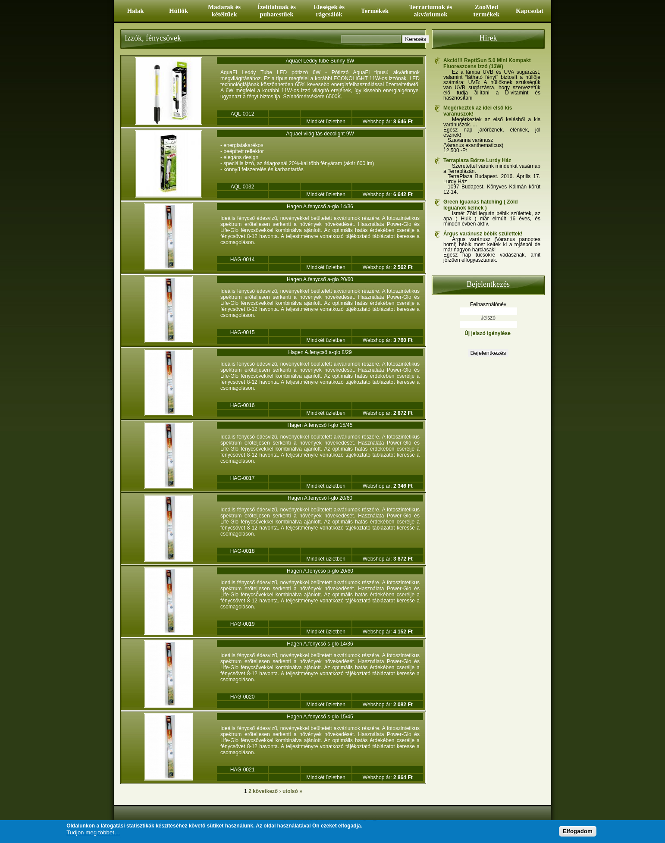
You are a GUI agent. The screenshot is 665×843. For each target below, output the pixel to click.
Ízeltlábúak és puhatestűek (276, 10)
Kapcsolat (529, 10)
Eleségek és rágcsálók (329, 10)
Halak (135, 10)
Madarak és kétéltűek (224, 10)
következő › (267, 791)
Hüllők (178, 10)
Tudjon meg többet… (93, 833)
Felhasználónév (488, 304)
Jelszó (488, 318)
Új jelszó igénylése (487, 333)
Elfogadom (578, 831)
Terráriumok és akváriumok (430, 10)
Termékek (375, 10)
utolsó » (292, 791)
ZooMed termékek (487, 10)
